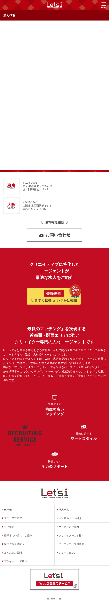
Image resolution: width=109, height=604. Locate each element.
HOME (8, 509)
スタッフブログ (13, 518)
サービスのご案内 (69, 526)
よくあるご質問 (13, 552)
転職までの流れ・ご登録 (18, 535)
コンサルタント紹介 (70, 518)
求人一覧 (64, 509)
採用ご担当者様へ (14, 544)
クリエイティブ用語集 (71, 544)
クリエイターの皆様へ (71, 535)
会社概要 (9, 526)
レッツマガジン (67, 552)
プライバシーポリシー (16, 561)
